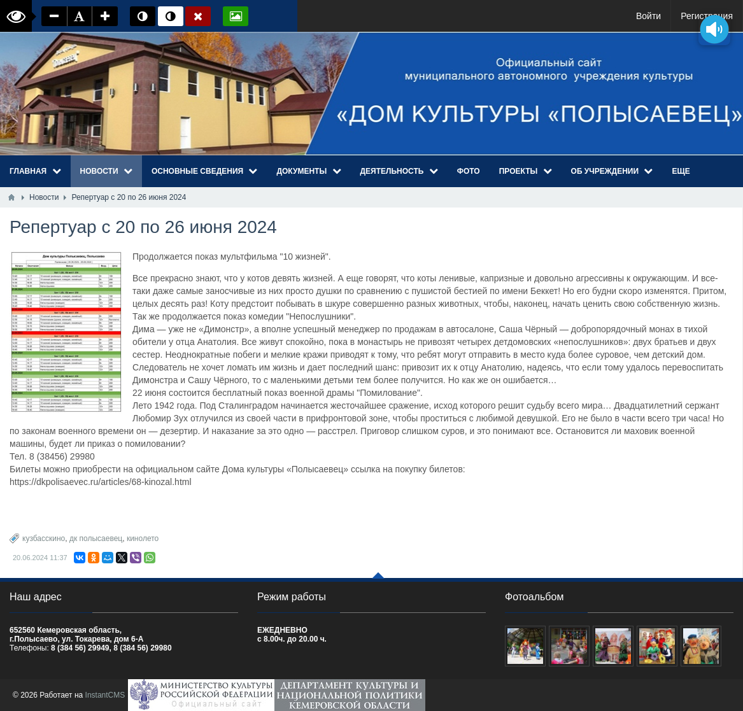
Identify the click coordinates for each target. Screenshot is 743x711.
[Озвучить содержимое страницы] (714, 29)
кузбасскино (43, 538)
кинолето (143, 538)
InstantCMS (105, 695)
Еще (681, 171)
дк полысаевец (95, 538)
